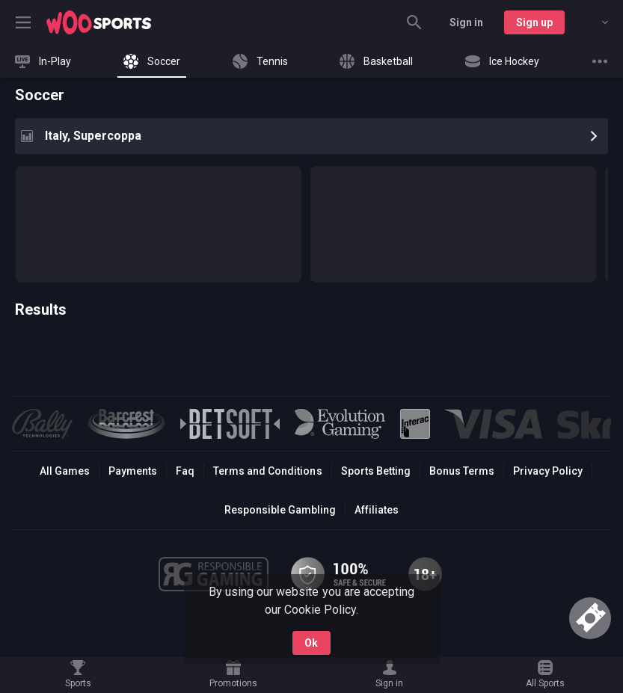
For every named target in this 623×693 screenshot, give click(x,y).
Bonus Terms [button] (461, 471)
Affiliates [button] (377, 510)
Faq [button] (185, 471)
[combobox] (594, 22)
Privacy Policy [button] (548, 471)
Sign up (534, 22)
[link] (98, 22)
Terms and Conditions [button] (267, 471)
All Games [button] (65, 471)
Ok (311, 643)
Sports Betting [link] (376, 471)
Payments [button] (132, 471)
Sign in (466, 22)
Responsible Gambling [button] (280, 510)
